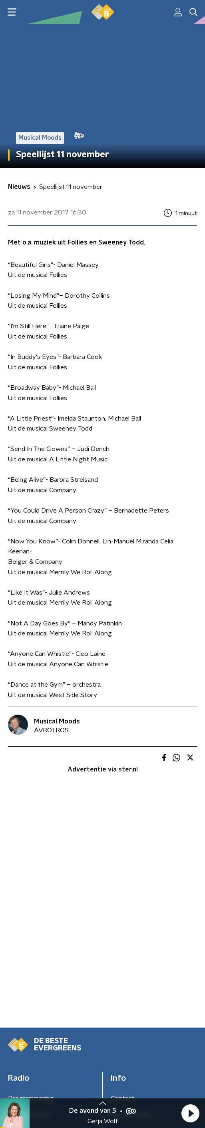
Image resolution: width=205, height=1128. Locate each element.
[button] (190, 1113)
